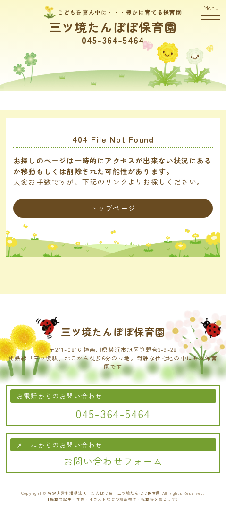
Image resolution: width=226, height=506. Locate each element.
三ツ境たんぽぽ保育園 (113, 26)
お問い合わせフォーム (113, 461)
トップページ (113, 208)
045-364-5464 (113, 40)
